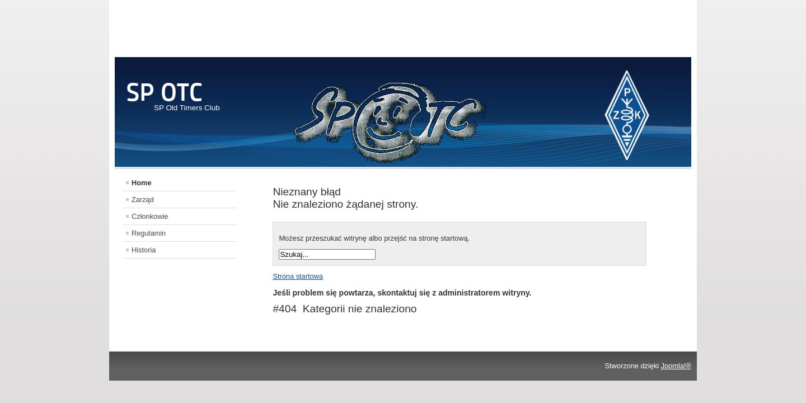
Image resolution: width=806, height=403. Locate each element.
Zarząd (143, 199)
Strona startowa (298, 276)
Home (142, 183)
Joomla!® (676, 366)
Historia (144, 250)
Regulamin (149, 233)
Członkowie (150, 216)
